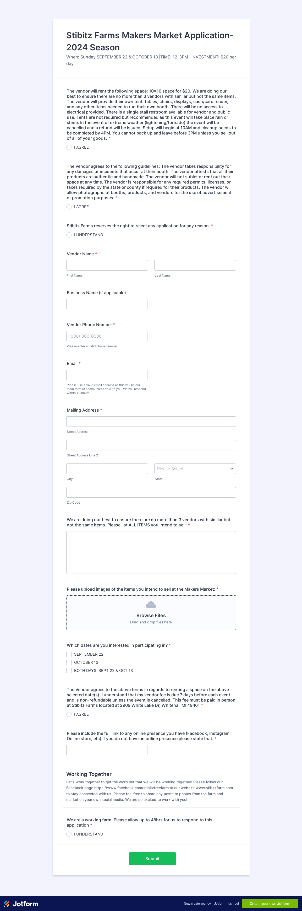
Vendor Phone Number (91, 324)
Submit (152, 858)
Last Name (163, 275)
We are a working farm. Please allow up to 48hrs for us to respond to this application (139, 822)
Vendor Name (82, 253)
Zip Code (73, 502)
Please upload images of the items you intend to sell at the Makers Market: (142, 589)
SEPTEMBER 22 (88, 654)
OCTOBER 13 (86, 662)
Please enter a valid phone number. (92, 346)
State (159, 479)
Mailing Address (84, 410)
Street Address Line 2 (82, 455)
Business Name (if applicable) (96, 292)
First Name (75, 275)
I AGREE (81, 147)
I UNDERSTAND (88, 234)
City (70, 479)
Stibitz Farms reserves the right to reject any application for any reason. (140, 225)
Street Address (77, 432)
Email (74, 363)
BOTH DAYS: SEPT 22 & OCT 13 (103, 670)
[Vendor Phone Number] (106, 336)
